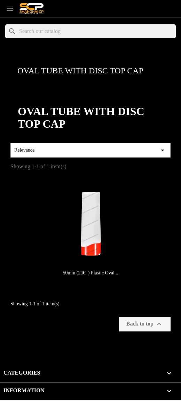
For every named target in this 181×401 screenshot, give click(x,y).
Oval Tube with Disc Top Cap (80, 70)
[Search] (90, 31)
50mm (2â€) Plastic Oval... (90, 272)
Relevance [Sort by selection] (90, 150)
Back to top (144, 324)
